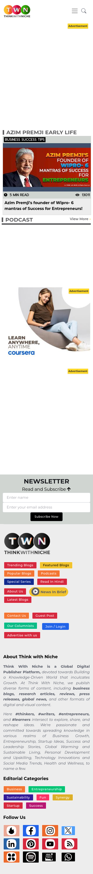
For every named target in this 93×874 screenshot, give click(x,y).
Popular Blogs (19, 573)
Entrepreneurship (47, 789)
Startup (13, 805)
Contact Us (16, 615)
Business (14, 789)
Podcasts (48, 573)
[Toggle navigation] (74, 11)
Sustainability (18, 797)
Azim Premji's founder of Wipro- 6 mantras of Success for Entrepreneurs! (44, 205)
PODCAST (19, 219)
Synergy (63, 797)
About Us (15, 591)
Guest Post (45, 615)
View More (79, 219)
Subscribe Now (46, 516)
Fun (42, 797)
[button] (83, 11)
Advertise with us (22, 635)
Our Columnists (20, 626)
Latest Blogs (17, 599)
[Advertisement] (45, 75)
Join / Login (55, 626)
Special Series (19, 581)
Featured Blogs (56, 565)
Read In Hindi (52, 581)
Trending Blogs (20, 565)
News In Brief (48, 591)
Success (36, 805)
